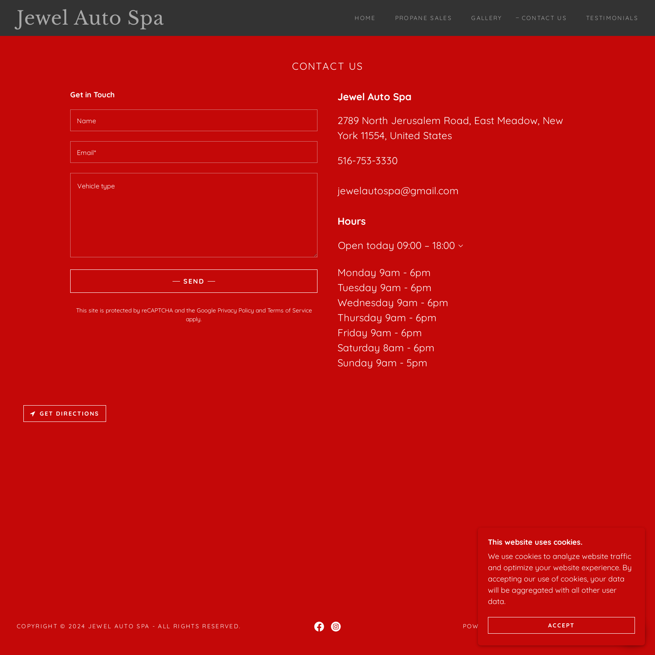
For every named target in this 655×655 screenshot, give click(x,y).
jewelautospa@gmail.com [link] (398, 190)
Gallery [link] (486, 18)
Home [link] (365, 18)
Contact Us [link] (544, 18)
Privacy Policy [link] (236, 310)
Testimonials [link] (612, 18)
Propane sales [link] (423, 18)
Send (193, 281)
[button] (459, 246)
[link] (103, 22)
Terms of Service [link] (289, 310)
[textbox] (193, 120)
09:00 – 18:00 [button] (426, 245)
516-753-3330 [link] (368, 160)
